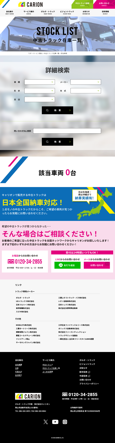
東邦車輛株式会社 (23, 308)
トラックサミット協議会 (68, 335)
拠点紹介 (18, 375)
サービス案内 (37, 53)
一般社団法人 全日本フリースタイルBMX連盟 (76, 339)
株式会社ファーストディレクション (72, 332)
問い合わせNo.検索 (22, 131)
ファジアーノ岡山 (23, 339)
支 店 (17, 99)
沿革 (17, 368)
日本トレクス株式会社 (67, 304)
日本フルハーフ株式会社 (25, 304)
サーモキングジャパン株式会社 (28, 342)
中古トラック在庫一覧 (51, 53)
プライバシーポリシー (89, 383)
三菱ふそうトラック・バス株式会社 (72, 297)
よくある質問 (47, 371)
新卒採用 (84, 371)
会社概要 (18, 364)
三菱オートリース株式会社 (26, 328)
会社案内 (19, 360)
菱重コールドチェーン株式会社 (28, 335)
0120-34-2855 (28, 261)
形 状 (17, 91)
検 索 (57, 110)
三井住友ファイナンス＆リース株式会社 (74, 325)
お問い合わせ (96, 265)
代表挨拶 (18, 371)
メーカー (64, 82)
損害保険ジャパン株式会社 (26, 332)
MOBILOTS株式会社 (24, 325)
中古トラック (47, 364)
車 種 (17, 82)
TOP (29, 53)
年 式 (63, 91)
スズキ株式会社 (22, 311)
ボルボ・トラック (23, 297)
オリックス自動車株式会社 (68, 328)
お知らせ (83, 367)
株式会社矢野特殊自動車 (68, 308)
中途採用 (84, 375)
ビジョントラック (87, 364)
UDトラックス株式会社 (25, 301)
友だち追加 (69, 265)
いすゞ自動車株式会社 (67, 301)
